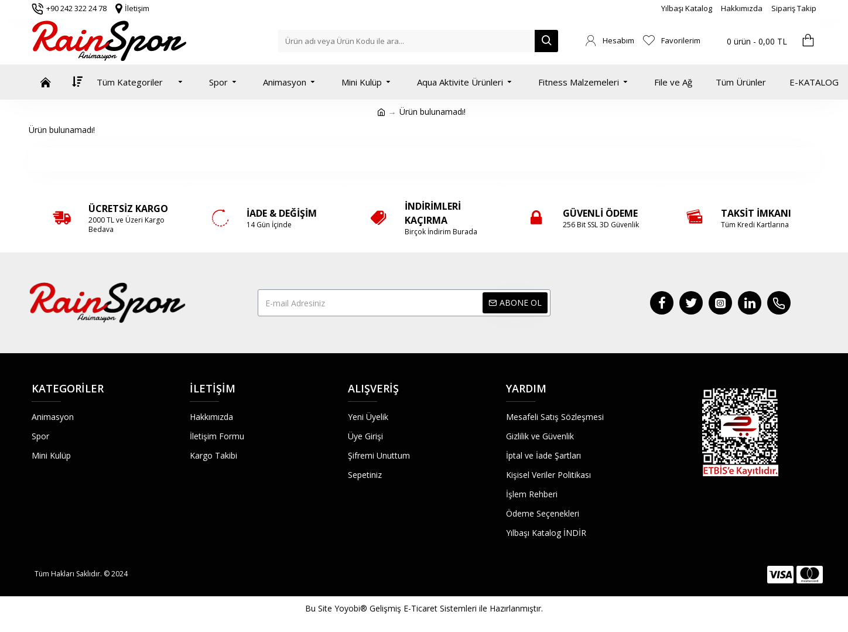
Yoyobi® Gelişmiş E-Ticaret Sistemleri (405, 608)
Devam (424, 159)
